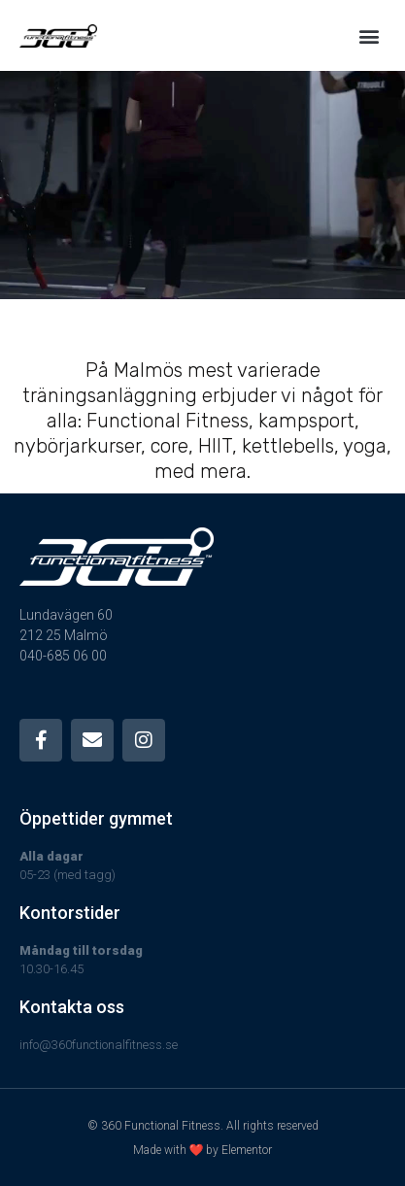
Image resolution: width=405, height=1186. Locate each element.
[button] (370, 35)
